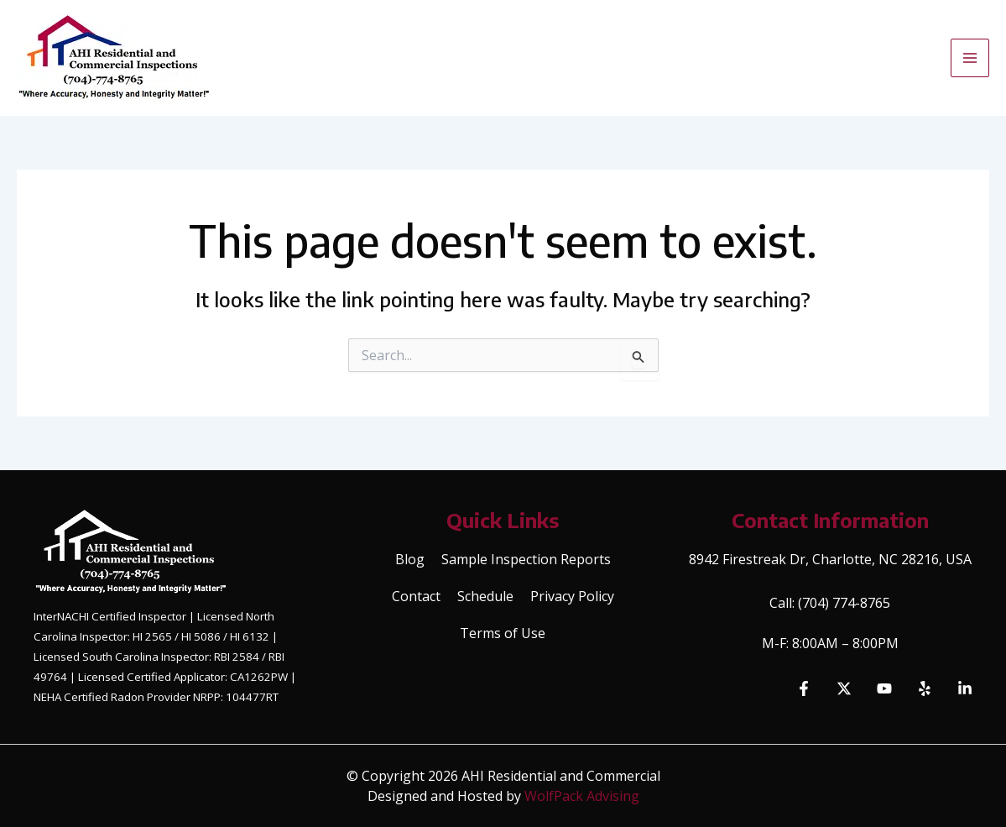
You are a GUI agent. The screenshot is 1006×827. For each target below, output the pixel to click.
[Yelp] (924, 688)
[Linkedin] (964, 688)
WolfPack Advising (581, 796)
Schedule (485, 596)
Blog (410, 559)
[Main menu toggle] (970, 58)
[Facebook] (803, 688)
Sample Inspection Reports (526, 559)
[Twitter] (844, 688)
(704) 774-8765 (844, 603)
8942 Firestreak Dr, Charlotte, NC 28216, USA (830, 559)
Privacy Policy (572, 596)
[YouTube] (884, 688)
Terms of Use (502, 633)
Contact (416, 596)
